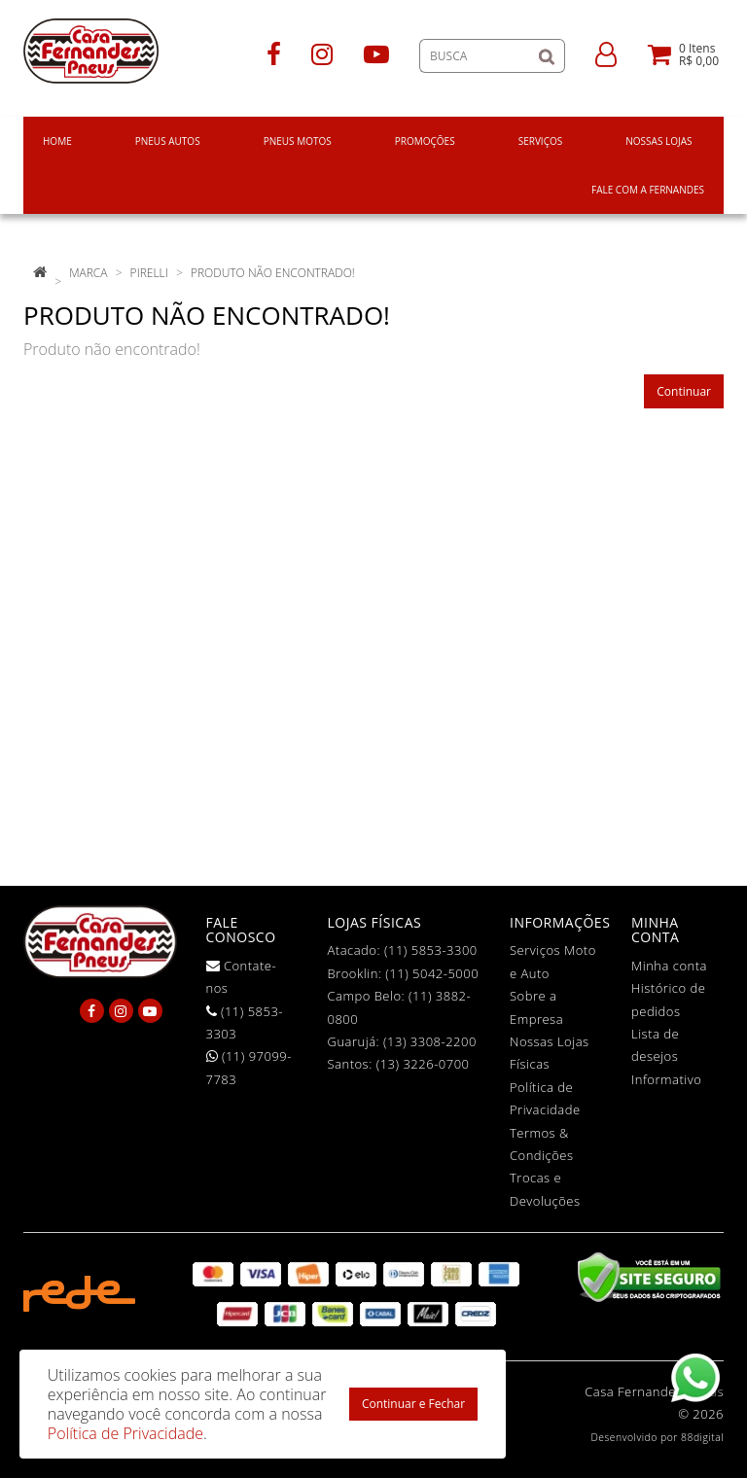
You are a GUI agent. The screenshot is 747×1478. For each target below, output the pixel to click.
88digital (702, 1437)
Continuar (684, 391)
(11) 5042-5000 (432, 973)
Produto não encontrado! (273, 272)
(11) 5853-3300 (431, 950)
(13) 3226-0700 (423, 1064)
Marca (88, 272)
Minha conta (669, 965)
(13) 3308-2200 (430, 1041)
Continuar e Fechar (413, 1403)
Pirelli (149, 272)
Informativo (666, 1079)
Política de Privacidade (125, 1433)
